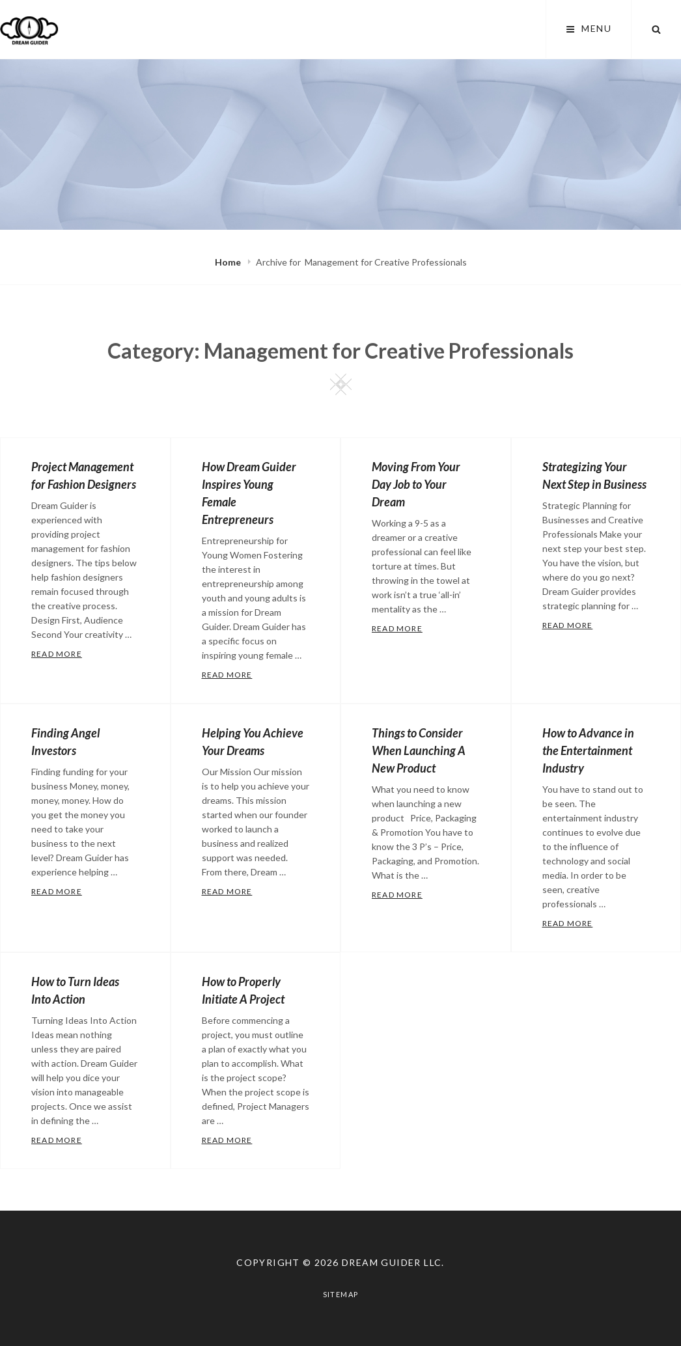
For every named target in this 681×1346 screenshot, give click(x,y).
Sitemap (341, 1294)
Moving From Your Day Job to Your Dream (416, 484)
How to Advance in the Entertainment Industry (588, 750)
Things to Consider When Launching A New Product (419, 750)
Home (229, 262)
